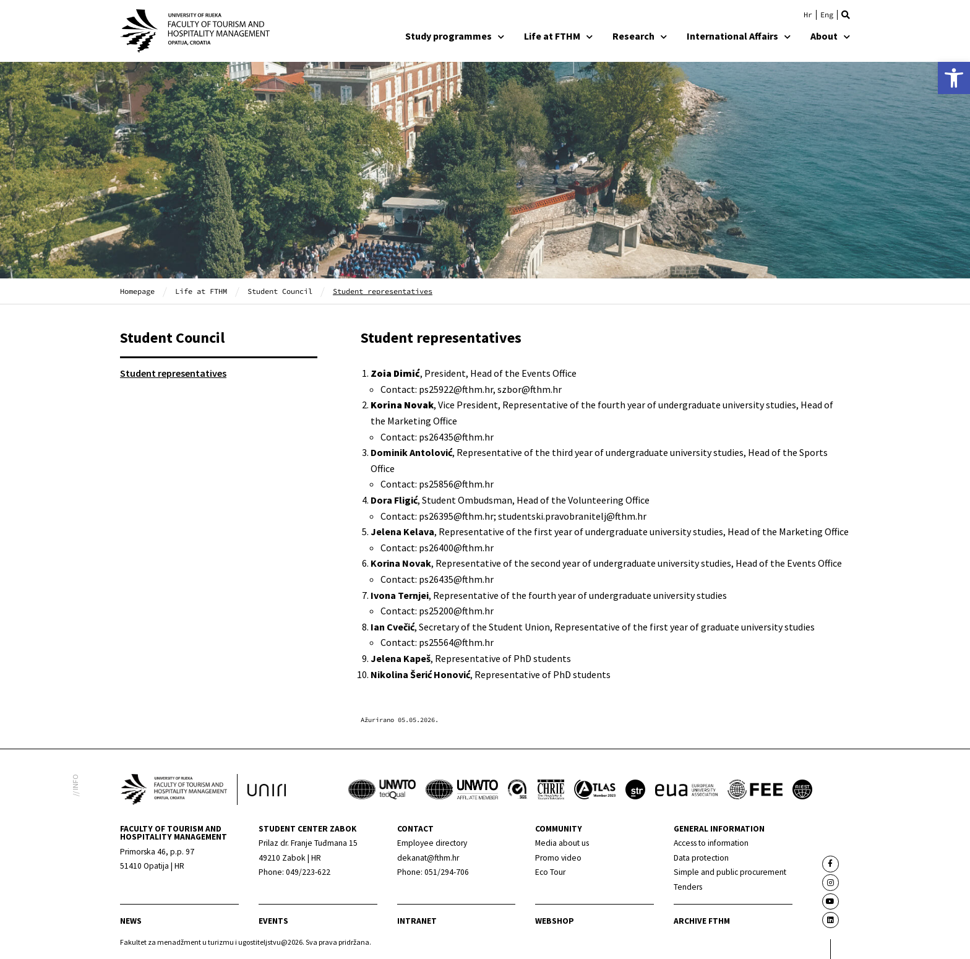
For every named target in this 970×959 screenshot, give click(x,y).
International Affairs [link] (739, 36)
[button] (845, 15)
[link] (954, 78)
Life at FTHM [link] (558, 36)
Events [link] (273, 921)
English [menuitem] (826, 15)
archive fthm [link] (702, 921)
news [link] (131, 921)
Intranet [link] (417, 921)
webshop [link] (554, 921)
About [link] (830, 36)
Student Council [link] (279, 291)
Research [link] (639, 36)
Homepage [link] (137, 291)
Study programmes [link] (454, 36)
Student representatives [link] (173, 373)
